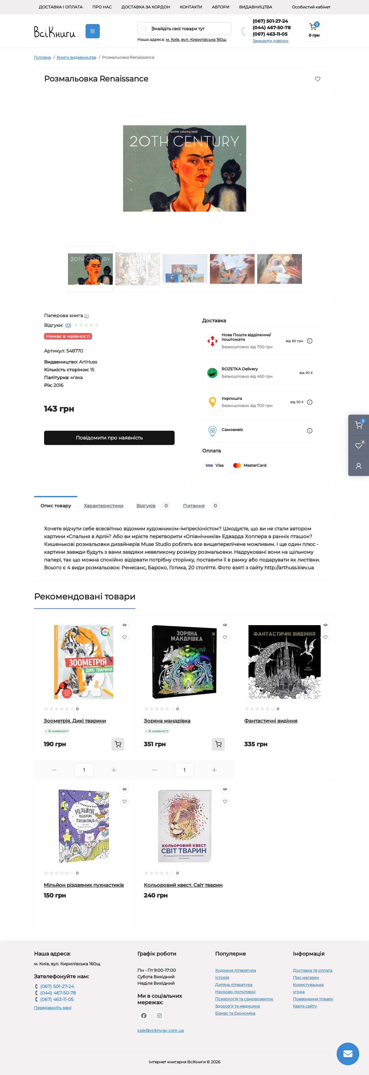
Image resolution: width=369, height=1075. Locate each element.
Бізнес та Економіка (235, 1013)
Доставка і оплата (61, 7)
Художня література (235, 970)
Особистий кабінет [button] (311, 7)
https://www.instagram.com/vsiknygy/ (159, 1015)
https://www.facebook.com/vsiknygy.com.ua (143, 1015)
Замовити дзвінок (270, 40)
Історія (222, 977)
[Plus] (114, 770)
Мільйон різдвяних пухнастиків (84, 885)
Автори (220, 7)
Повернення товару (313, 998)
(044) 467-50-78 (272, 28)
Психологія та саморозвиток (244, 998)
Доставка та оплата (312, 970)
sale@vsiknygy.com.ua (160, 1030)
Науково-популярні (235, 991)
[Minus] (54, 770)
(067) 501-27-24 (270, 21)
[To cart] (117, 744)
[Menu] (93, 31)
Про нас (102, 7)
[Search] (144, 28)
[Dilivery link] (309, 341)
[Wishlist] (124, 637)
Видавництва (255, 7)
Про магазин (306, 977)
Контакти (191, 7)
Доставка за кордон (145, 7)
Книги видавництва (76, 57)
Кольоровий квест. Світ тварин (183, 885)
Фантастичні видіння (270, 721)
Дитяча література (233, 984)
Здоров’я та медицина (237, 1006)
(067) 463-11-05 (270, 34)
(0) (68, 325)
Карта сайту (305, 1006)
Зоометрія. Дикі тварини (75, 721)
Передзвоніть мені (52, 1007)
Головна (42, 57)
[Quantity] (84, 770)
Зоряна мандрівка (167, 721)
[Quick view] (124, 625)
